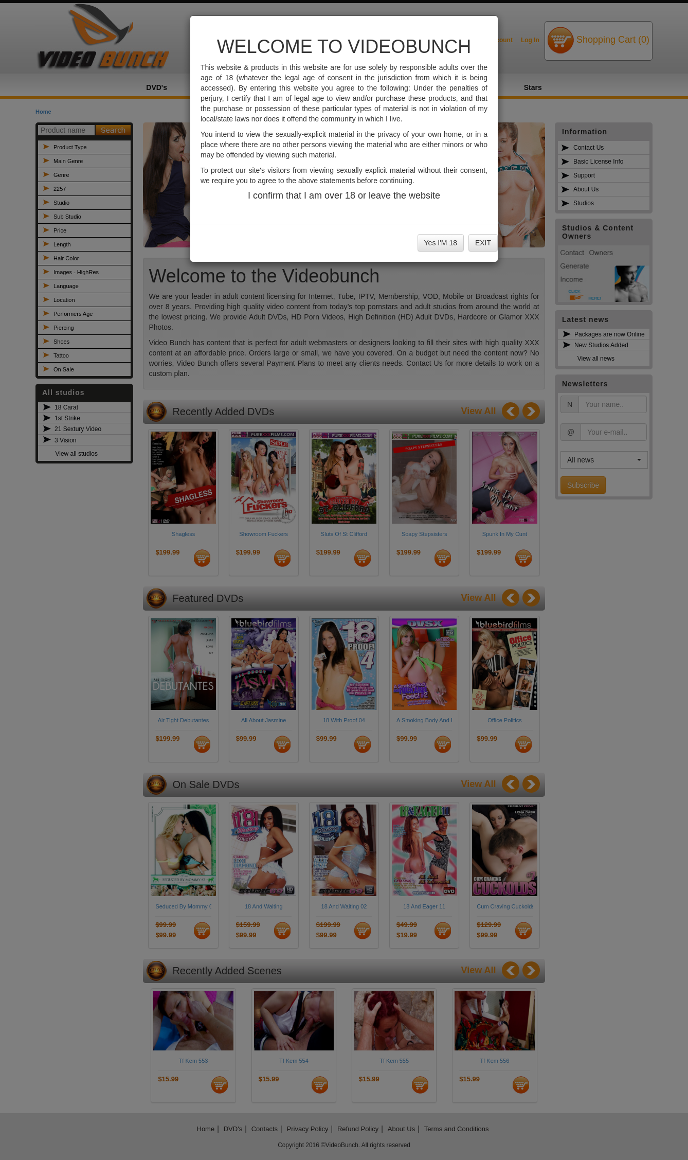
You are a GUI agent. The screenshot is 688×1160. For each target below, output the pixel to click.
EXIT (483, 243)
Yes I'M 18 (440, 243)
